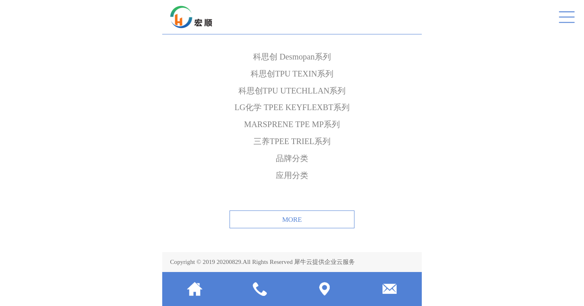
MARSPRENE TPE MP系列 (292, 124)
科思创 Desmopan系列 (292, 56)
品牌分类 (292, 158)
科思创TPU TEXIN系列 (292, 73)
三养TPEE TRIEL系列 (292, 141)
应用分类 (292, 175)
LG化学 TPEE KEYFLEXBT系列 (292, 107)
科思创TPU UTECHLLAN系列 (292, 90)
